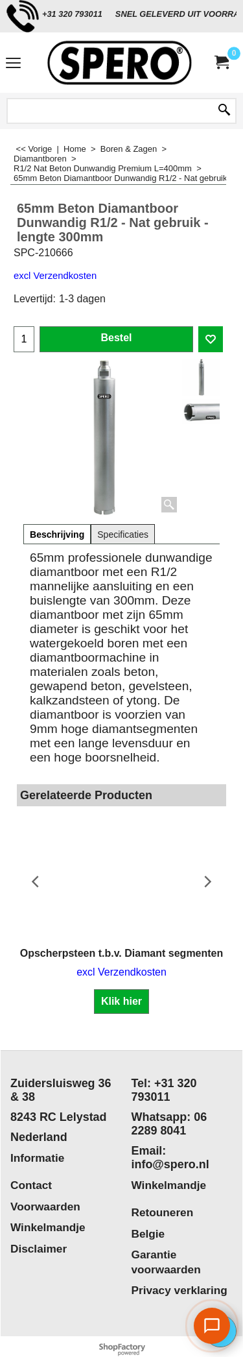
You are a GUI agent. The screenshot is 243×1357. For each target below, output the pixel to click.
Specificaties (122, 534)
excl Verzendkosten (55, 275)
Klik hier (121, 1001)
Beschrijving (57, 534)
